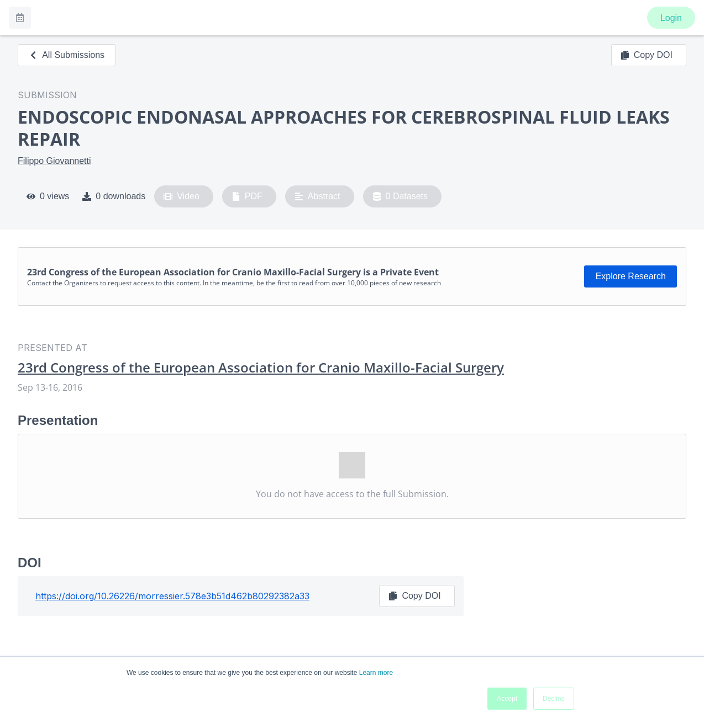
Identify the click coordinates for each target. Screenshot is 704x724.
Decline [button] (554, 698)
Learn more (376, 673)
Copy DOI (647, 55)
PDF (247, 196)
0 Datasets (400, 196)
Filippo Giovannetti (54, 161)
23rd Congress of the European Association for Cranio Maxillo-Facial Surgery (261, 367)
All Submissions (66, 55)
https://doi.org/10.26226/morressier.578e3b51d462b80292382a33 (172, 595)
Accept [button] (507, 698)
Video (181, 196)
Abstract (317, 196)
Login (671, 18)
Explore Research (631, 276)
